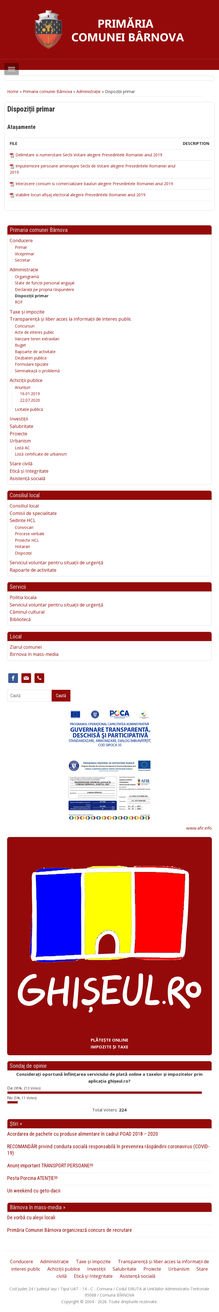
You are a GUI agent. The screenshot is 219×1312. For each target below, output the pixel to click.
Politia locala (23, 597)
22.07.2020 (30, 400)
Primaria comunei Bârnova (47, 91)
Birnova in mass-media (34, 654)
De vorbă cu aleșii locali (31, 1217)
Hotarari (22, 546)
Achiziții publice (26, 380)
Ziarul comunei (26, 647)
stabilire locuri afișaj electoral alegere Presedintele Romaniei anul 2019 (80, 194)
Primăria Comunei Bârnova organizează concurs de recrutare (69, 1230)
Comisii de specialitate (33, 513)
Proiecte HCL (27, 540)
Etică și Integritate (29, 471)
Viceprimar (24, 253)
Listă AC (22, 447)
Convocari (24, 527)
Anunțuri (22, 387)
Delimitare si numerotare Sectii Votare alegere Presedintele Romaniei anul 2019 (88, 154)
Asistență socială (27, 478)
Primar (21, 247)
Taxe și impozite (27, 312)
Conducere (21, 240)
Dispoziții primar (31, 295)
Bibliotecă (20, 619)
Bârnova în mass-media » (37, 1207)
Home (13, 91)
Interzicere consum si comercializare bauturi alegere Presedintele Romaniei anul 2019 (94, 183)
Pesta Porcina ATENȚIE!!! (32, 1178)
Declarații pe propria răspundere (44, 289)
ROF (19, 302)
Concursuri (25, 326)
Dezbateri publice (31, 358)
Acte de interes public (34, 332)
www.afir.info (199, 828)
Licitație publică (29, 409)
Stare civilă (21, 463)
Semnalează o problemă (37, 370)
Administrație (88, 91)
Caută (61, 695)
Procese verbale (29, 533)
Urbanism (20, 441)
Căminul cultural (27, 612)
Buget (20, 345)
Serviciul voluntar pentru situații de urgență (56, 562)
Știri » (16, 1123)
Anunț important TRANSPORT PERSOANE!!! (50, 1166)
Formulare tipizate (31, 364)
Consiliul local (24, 506)
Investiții (19, 419)
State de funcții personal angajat (45, 283)
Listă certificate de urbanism (41, 454)
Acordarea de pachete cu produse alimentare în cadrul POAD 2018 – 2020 (82, 1134)
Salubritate (21, 426)
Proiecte (18, 433)
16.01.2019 (30, 393)
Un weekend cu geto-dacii (33, 1191)
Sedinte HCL (23, 520)
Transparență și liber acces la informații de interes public (70, 319)
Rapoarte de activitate (35, 351)
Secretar (22, 260)
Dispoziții (23, 553)
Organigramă (27, 276)
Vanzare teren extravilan (37, 338)
